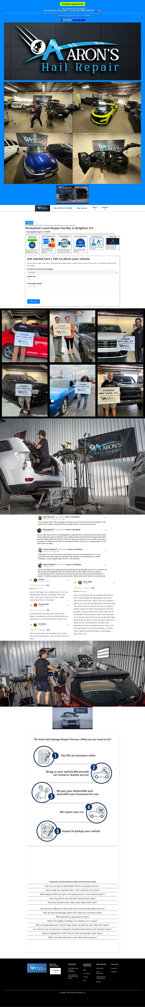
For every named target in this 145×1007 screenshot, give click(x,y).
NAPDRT (98, 982)
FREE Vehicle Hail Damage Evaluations (73, 970)
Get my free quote (32, 240)
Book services (82, 208)
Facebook (86, 973)
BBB (84, 970)
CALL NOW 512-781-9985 (62, 208)
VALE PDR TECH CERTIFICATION (101, 977)
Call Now (29, 223)
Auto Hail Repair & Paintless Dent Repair (73, 976)
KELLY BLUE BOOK (99, 972)
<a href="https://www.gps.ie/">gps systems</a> (72, 862)
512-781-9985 (79, 20)
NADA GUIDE (99, 968)
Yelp (84, 980)
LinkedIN (113, 972)
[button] (94, 208)
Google (85, 977)
